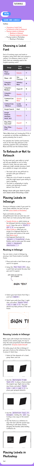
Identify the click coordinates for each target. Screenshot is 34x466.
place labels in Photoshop (18, 210)
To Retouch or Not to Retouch (16, 29)
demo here (13, 235)
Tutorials (18, 4)
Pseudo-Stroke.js (12, 221)
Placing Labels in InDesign (15, 31)
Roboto (19, 73)
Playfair (19, 128)
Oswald (19, 123)
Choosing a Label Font (14, 27)
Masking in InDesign (16, 33)
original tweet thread (19, 345)
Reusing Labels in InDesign (19, 35)
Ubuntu (19, 94)
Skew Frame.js (11, 229)
